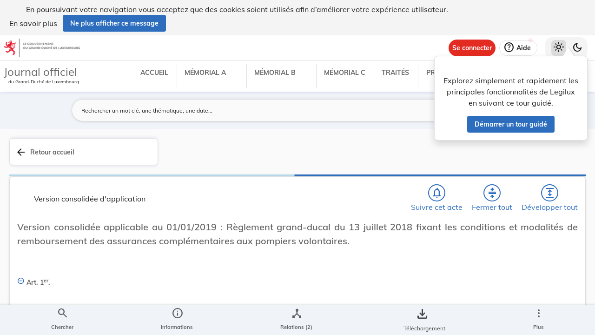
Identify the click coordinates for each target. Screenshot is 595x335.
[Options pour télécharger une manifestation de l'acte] (559, 281)
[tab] (558, 162)
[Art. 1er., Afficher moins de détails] (285, 282)
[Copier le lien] (464, 228)
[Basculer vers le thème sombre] (577, 48)
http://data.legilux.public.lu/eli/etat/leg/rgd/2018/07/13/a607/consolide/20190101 (471, 254)
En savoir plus (33, 23)
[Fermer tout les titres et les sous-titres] (237, 168)
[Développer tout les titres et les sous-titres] (264, 168)
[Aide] (518, 48)
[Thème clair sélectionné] (558, 48)
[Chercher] (184, 168)
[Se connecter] (472, 48)
